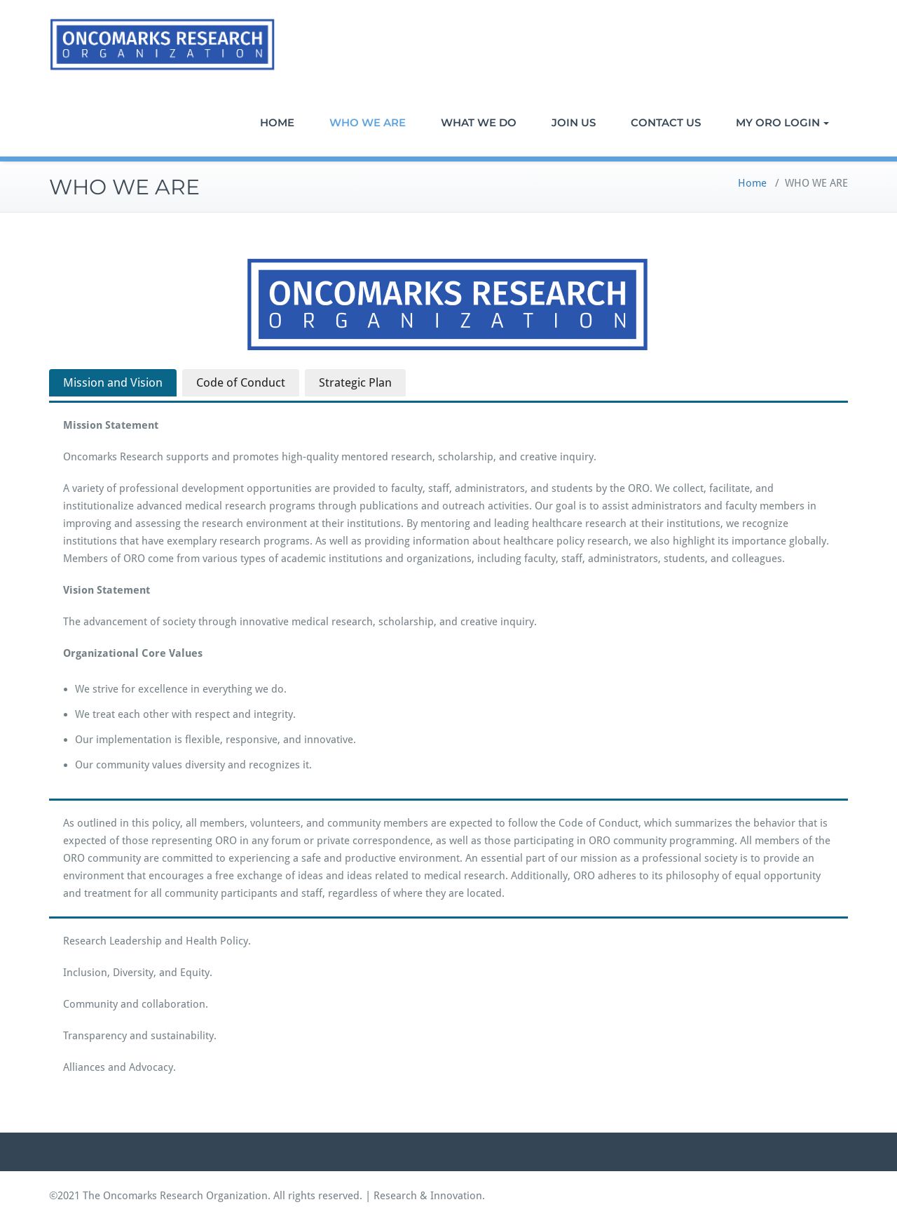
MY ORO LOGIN (782, 122)
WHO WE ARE (367, 122)
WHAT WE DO (478, 122)
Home (752, 183)
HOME (277, 122)
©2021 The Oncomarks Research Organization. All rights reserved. (205, 1195)
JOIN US (574, 122)
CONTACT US (666, 122)
